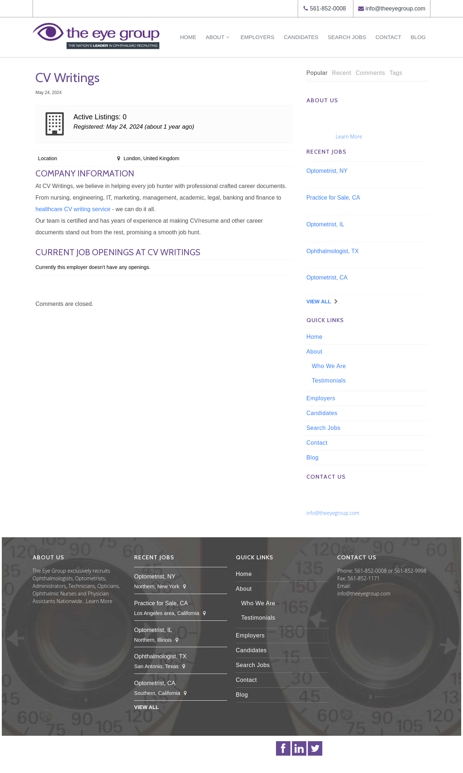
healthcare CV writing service (72, 209)
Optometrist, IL (325, 224)
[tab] (317, 73)
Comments (370, 73)
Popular (317, 73)
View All (318, 301)
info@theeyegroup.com (395, 8)
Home (188, 37)
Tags (396, 73)
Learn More (349, 136)
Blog (418, 37)
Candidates (301, 37)
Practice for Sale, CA (333, 198)
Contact (388, 37)
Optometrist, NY (327, 171)
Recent (342, 73)
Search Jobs (347, 37)
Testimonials (329, 380)
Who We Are (329, 366)
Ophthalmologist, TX (332, 251)
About (218, 37)
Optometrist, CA (327, 277)
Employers (257, 37)
